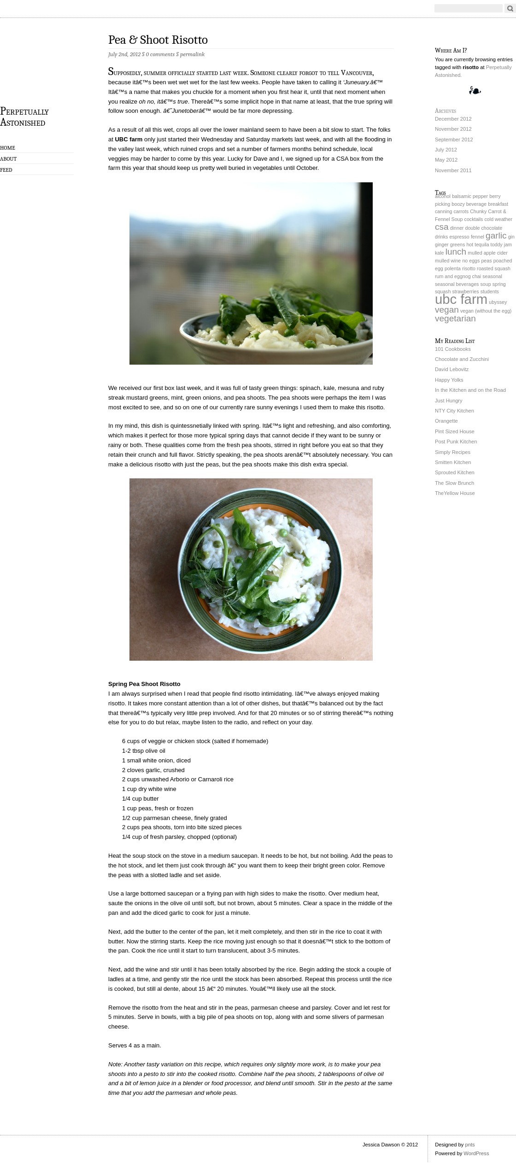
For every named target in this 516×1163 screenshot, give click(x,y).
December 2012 (453, 119)
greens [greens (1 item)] (457, 244)
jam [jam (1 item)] (508, 244)
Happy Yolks (449, 380)
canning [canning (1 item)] (443, 211)
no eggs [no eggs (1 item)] (471, 260)
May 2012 (446, 160)
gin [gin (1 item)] (511, 236)
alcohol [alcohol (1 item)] (443, 196)
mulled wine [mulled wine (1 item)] (448, 260)
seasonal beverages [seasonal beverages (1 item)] (457, 284)
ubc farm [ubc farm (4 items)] (461, 299)
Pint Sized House (455, 431)
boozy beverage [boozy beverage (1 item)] (469, 204)
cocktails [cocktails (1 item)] (473, 219)
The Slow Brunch (454, 483)
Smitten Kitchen (453, 462)
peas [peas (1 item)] (486, 260)
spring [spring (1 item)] (499, 284)
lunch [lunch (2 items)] (456, 251)
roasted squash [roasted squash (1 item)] (493, 268)
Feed (6, 170)
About (8, 159)
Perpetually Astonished (24, 116)
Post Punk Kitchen (456, 441)
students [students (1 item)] (490, 291)
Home (7, 148)
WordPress (476, 1153)
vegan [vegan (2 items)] (447, 309)
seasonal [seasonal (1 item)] (492, 276)
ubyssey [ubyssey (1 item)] (498, 302)
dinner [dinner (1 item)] (457, 228)
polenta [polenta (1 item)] (453, 268)
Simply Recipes (452, 452)
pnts (470, 1144)
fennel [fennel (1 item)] (477, 236)
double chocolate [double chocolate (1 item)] (483, 228)
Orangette (446, 421)
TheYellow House (455, 493)
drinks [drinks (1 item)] (441, 236)
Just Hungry (449, 400)
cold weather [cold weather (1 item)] (498, 219)
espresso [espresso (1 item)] (459, 236)
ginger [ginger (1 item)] (442, 244)
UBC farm (128, 139)
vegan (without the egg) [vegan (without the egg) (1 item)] (485, 311)
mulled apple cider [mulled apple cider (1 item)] (487, 253)
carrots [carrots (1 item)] (461, 211)
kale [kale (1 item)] (439, 253)
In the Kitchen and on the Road (470, 390)
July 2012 (446, 149)
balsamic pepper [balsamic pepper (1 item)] (470, 196)
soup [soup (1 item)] (486, 284)
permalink (192, 54)
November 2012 (453, 129)
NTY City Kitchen (454, 410)
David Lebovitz (452, 369)
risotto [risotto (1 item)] (468, 268)
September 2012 (454, 139)
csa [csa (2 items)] (442, 227)
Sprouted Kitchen (455, 472)
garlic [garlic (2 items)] (496, 235)
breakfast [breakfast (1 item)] (498, 204)
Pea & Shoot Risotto (158, 40)
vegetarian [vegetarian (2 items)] (455, 318)
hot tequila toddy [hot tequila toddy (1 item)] (484, 244)
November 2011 (453, 170)
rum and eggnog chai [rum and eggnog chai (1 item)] (458, 276)
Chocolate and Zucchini (462, 359)
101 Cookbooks (453, 349)
